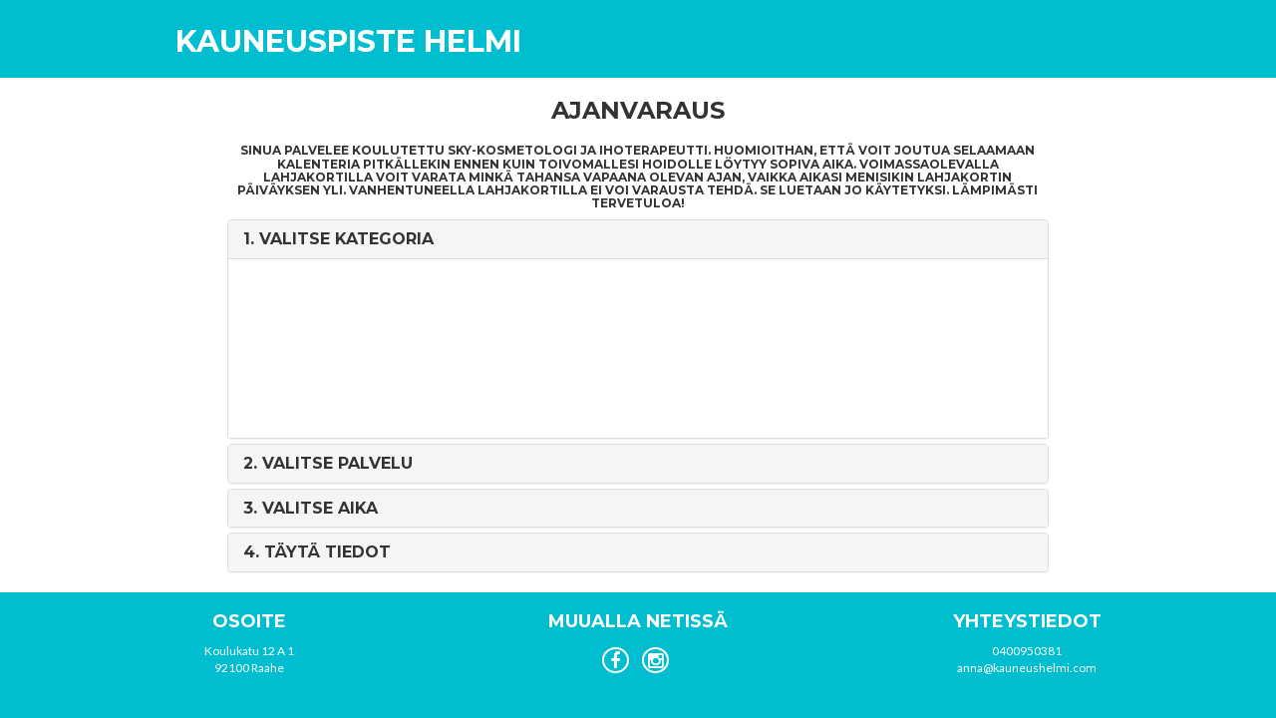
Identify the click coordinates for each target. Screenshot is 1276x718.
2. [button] (328, 463)
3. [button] (310, 508)
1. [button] (338, 238)
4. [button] (317, 551)
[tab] (637, 239)
